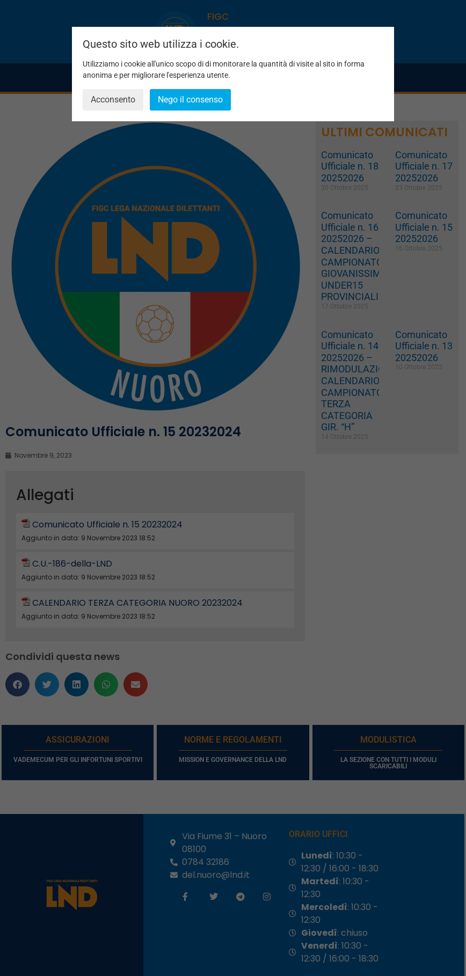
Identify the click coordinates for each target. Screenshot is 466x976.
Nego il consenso (190, 99)
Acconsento (113, 99)
